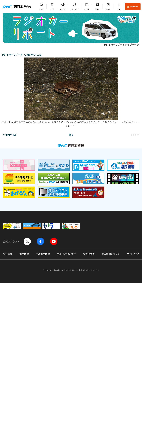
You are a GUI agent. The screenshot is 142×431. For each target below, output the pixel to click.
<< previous (9, 134)
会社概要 (7, 254)
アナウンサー (74, 9)
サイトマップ (133, 254)
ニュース (63, 9)
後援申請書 (89, 254)
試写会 (97, 9)
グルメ (108, 9)
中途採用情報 (43, 254)
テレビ (41, 9)
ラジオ (52, 9)
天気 (118, 9)
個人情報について (110, 254)
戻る (71, 134)
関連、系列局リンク (66, 254)
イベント (86, 9)
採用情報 (24, 254)
